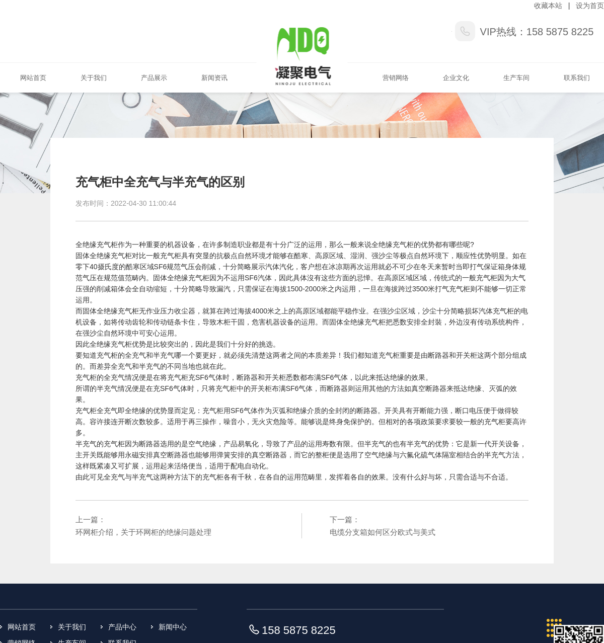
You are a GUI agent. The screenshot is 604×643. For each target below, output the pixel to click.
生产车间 (516, 78)
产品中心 (122, 627)
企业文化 (456, 78)
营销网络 (396, 78)
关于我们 (94, 78)
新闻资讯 (214, 78)
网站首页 (33, 78)
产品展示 (154, 78)
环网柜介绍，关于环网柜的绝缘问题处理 (143, 532)
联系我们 (577, 78)
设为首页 (590, 6)
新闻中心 (173, 627)
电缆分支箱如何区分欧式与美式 (382, 532)
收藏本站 (548, 6)
